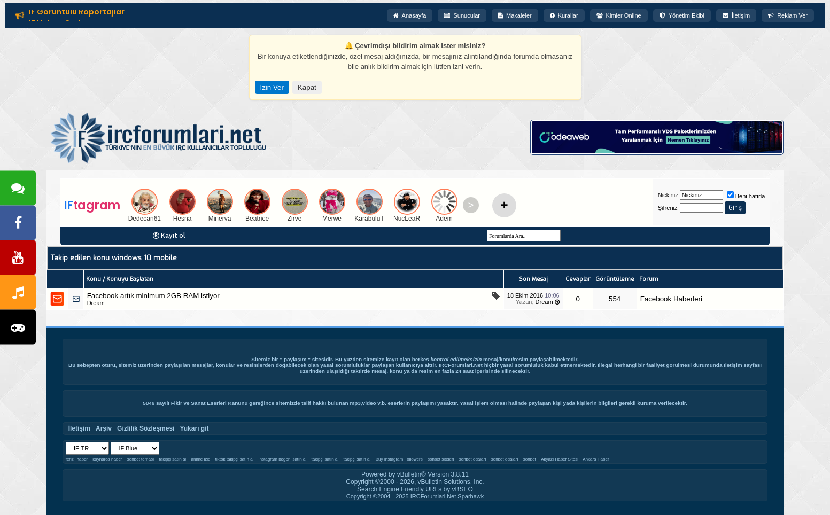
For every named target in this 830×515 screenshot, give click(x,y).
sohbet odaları (472, 459)
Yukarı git (194, 428)
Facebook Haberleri (671, 299)
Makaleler (515, 15)
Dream (96, 303)
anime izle (201, 459)
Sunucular (462, 15)
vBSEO (462, 489)
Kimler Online (618, 15)
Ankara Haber (596, 459)
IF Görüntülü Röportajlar (77, 12)
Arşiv (104, 428)
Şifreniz (668, 208)
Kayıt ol (173, 235)
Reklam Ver (788, 15)
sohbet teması (140, 459)
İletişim (736, 15)
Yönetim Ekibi (682, 15)
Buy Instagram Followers (399, 459)
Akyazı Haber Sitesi (560, 459)
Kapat (307, 87)
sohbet (529, 459)
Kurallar (564, 15)
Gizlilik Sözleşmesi (145, 428)
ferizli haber (77, 459)
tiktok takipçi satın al (234, 459)
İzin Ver (272, 87)
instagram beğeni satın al (282, 459)
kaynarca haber (107, 459)
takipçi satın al (172, 459)
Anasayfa (409, 15)
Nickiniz (668, 195)
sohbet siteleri (441, 459)
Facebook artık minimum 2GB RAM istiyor (153, 296)
